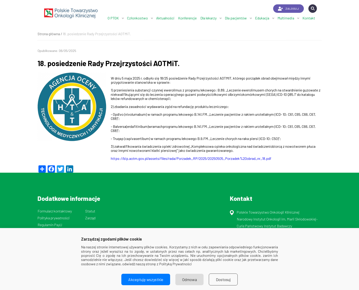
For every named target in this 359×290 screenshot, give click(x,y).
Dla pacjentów (236, 18)
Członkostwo (137, 18)
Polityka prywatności (54, 218)
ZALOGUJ (288, 9)
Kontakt (308, 18)
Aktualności (165, 18)
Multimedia (285, 18)
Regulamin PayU (50, 225)
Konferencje (187, 18)
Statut (90, 211)
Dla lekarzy (208, 18)
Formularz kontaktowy (55, 211)
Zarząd (90, 218)
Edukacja (262, 18)
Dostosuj (223, 279)
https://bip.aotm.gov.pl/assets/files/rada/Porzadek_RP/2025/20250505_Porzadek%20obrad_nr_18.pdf (191, 158)
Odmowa (189, 279)
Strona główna (49, 34)
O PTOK (113, 18)
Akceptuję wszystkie (145, 279)
